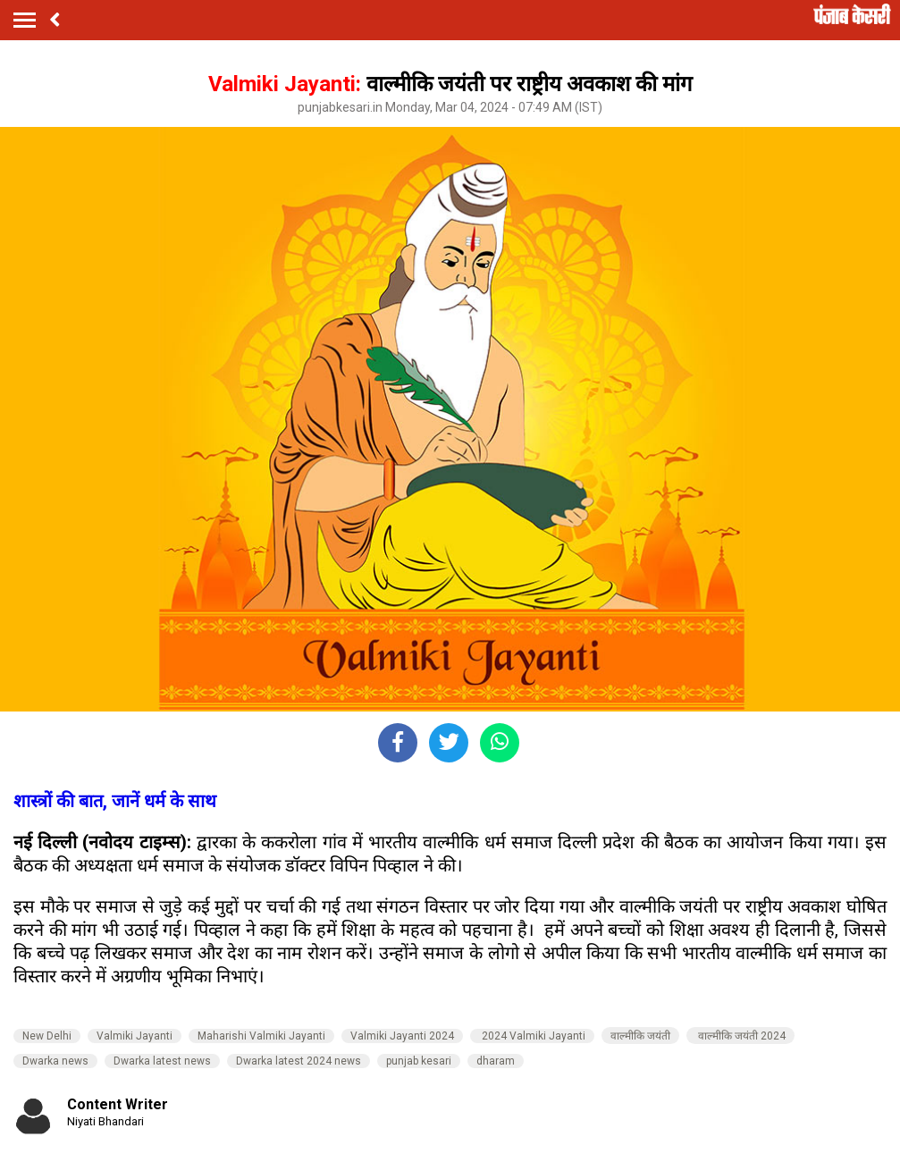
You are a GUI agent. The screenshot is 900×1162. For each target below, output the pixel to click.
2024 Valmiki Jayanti (532, 1036)
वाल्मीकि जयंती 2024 (740, 1036)
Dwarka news (55, 1061)
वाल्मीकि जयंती (640, 1036)
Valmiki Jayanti (134, 1036)
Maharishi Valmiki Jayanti (261, 1036)
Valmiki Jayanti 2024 (402, 1036)
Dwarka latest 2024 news (298, 1061)
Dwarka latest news (162, 1061)
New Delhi (46, 1036)
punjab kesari (418, 1061)
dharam (495, 1061)
